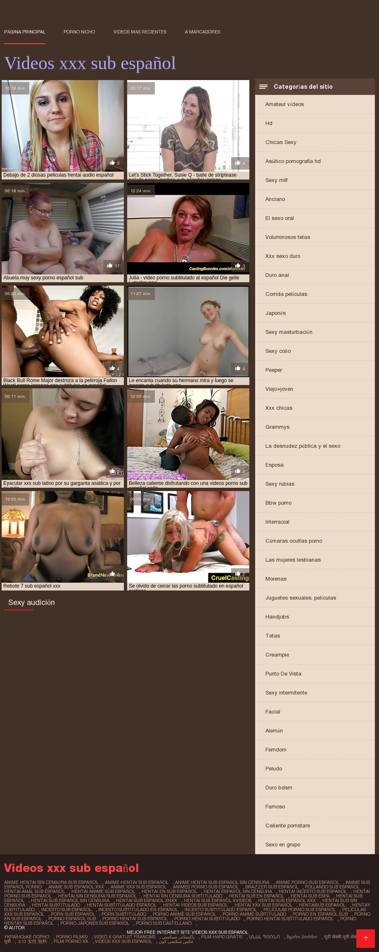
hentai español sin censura (238, 891)
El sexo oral (279, 218)
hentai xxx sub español (263, 904)
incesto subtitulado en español (138, 909)
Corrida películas (286, 294)
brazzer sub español (271, 886)
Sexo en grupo (282, 844)
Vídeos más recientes (140, 31)
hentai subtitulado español (121, 904)
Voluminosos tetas (287, 237)
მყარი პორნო (302, 936)
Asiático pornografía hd (293, 161)
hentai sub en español (256, 895)
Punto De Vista (283, 674)
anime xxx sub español (138, 886)
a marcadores (202, 31)
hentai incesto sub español (313, 891)
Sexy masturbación (289, 332)
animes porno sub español (206, 886)
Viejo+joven (279, 389)
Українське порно (26, 936)
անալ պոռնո (264, 936)
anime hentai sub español (136, 882)
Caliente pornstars (287, 825)
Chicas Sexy (280, 142)
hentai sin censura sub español (97, 895)
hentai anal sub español (34, 891)
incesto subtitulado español (221, 909)
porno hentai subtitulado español (290, 918)
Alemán (274, 731)
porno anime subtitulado (254, 914)
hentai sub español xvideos (217, 900)
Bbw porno (278, 503)
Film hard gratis (221, 936)
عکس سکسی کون (176, 941)
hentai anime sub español (103, 891)
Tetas (272, 636)
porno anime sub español (184, 914)
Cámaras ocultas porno (293, 541)
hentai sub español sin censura (70, 900)
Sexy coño (278, 351)
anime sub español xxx (76, 886)
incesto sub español (66, 909)
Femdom (276, 749)
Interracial (277, 522)
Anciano (275, 199)
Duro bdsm (278, 787)
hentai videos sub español (195, 904)
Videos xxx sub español (123, 941)
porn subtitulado (124, 914)
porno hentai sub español (135, 918)
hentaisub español (322, 904)
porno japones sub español (94, 923)
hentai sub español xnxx (146, 900)
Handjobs (277, 617)
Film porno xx (71, 941)
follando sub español (332, 886)
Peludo (273, 768)
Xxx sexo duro (282, 256)
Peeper (273, 370)
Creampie (277, 655)
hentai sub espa (310, 895)
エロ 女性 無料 (32, 941)
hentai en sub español (169, 891)
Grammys (277, 427)
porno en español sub (320, 914)
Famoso (275, 806)
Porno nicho (79, 31)
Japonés (275, 313)
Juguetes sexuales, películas (300, 598)
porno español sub (72, 918)
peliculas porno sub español (299, 909)
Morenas (276, 579)
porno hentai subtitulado (207, 918)
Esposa (274, 465)
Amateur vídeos (284, 104)
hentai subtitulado (56, 904)
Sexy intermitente (286, 693)
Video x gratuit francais (124, 936)
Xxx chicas (278, 408)
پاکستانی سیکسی (178, 936)
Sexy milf (276, 180)
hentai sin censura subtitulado (182, 895)
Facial (272, 712)
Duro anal (277, 275)
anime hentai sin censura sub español (51, 882)
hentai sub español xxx (287, 900)
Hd (268, 123)
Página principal (24, 31)
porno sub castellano (164, 923)
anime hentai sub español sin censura (222, 882)
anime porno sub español (307, 882)
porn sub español (73, 914)
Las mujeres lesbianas (293, 560)
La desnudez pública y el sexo (302, 446)
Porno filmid (72, 936)
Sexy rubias (279, 484)
